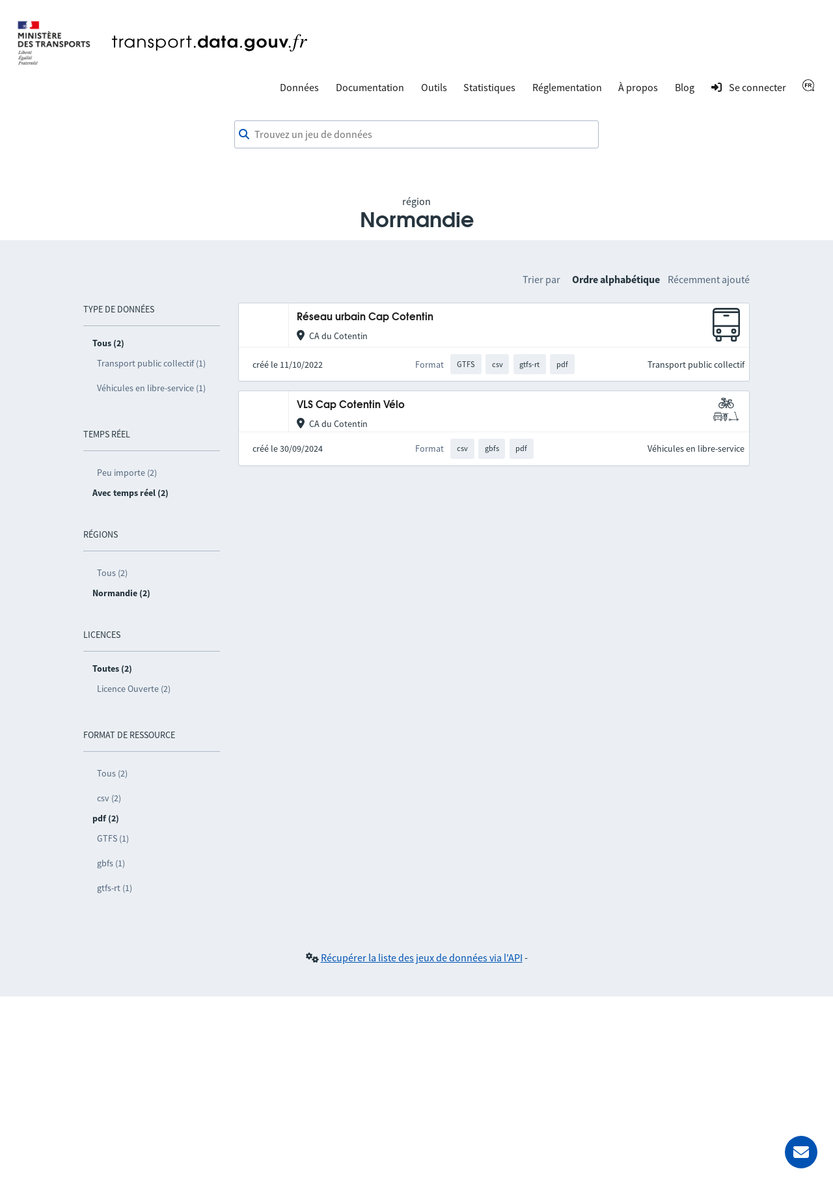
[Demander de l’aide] (801, 1152)
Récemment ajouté (709, 279)
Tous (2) (112, 573)
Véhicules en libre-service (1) (151, 388)
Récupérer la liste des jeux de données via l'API (422, 957)
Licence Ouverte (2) (134, 689)
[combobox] (416, 134)
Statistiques (489, 87)
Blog (684, 87)
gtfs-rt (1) (114, 888)
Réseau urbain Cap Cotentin (365, 317)
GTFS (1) (113, 838)
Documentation (370, 87)
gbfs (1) (111, 863)
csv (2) (109, 798)
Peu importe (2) (127, 472)
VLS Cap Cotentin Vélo (351, 405)
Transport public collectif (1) (151, 363)
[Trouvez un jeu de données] (416, 134)
